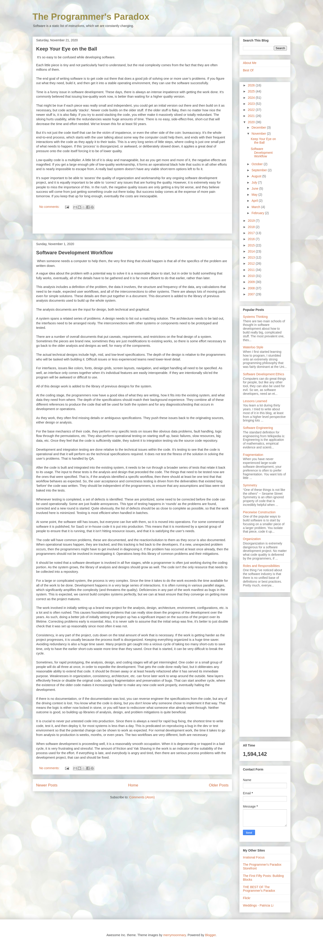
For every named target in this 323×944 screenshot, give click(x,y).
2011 (252, 270)
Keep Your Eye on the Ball (66, 49)
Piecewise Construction (259, 512)
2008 (252, 288)
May (254, 194)
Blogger (210, 935)
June (255, 188)
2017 (252, 233)
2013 (252, 257)
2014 (252, 251)
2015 (252, 245)
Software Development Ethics (263, 374)
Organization (252, 539)
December (259, 127)
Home (133, 785)
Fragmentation (253, 455)
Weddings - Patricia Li (258, 905)
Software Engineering (258, 428)
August (256, 176)
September (259, 170)
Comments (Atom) (142, 797)
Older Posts (219, 785)
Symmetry (250, 485)
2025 (252, 91)
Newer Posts (46, 785)
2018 (252, 227)
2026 (252, 85)
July (254, 182)
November (259, 133)
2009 (252, 282)
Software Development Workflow (74, 252)
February (258, 213)
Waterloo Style (253, 347)
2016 (252, 239)
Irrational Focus (253, 857)
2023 (252, 103)
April (255, 200)
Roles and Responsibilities (261, 566)
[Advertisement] (132, 223)
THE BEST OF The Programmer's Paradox (259, 889)
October (257, 164)
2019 (252, 220)
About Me (249, 63)
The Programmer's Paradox (91, 17)
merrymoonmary (174, 935)
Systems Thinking (255, 316)
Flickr (246, 898)
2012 (252, 263)
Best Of (248, 70)
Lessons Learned (255, 401)
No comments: (49, 207)
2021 (252, 116)
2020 (252, 122)
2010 (252, 276)
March (256, 207)
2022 (252, 110)
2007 (252, 294)
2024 (252, 97)
